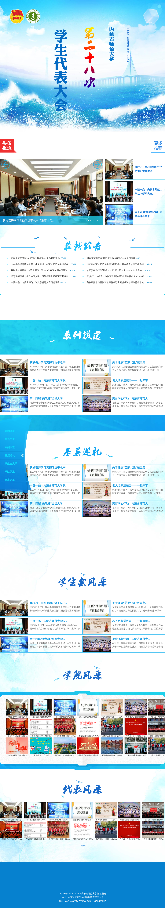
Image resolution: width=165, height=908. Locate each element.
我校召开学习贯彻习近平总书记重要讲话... (28, 220)
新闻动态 (10, 431)
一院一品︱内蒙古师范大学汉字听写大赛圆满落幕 (35, 282)
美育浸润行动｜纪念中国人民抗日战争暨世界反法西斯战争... (40, 276)
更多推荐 (158, 145)
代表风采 (10, 479)
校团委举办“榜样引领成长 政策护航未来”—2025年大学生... (115, 270)
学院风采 (10, 471)
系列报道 (10, 447)
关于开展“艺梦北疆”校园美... (129, 362)
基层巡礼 (10, 455)
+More (82, 846)
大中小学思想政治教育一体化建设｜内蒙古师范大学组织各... (40, 264)
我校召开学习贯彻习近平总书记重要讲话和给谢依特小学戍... (116, 282)
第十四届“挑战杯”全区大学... (47, 398)
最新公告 (10, 439)
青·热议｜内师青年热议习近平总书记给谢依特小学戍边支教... (116, 276)
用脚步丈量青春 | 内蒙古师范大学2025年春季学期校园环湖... (40, 270)
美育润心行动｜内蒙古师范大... (131, 398)
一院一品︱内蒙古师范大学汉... (49, 380)
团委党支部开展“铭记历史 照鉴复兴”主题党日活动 (111, 258)
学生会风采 (11, 463)
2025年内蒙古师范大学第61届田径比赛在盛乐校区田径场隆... (116, 264)
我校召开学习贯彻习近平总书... (49, 362)
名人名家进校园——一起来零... (131, 380)
